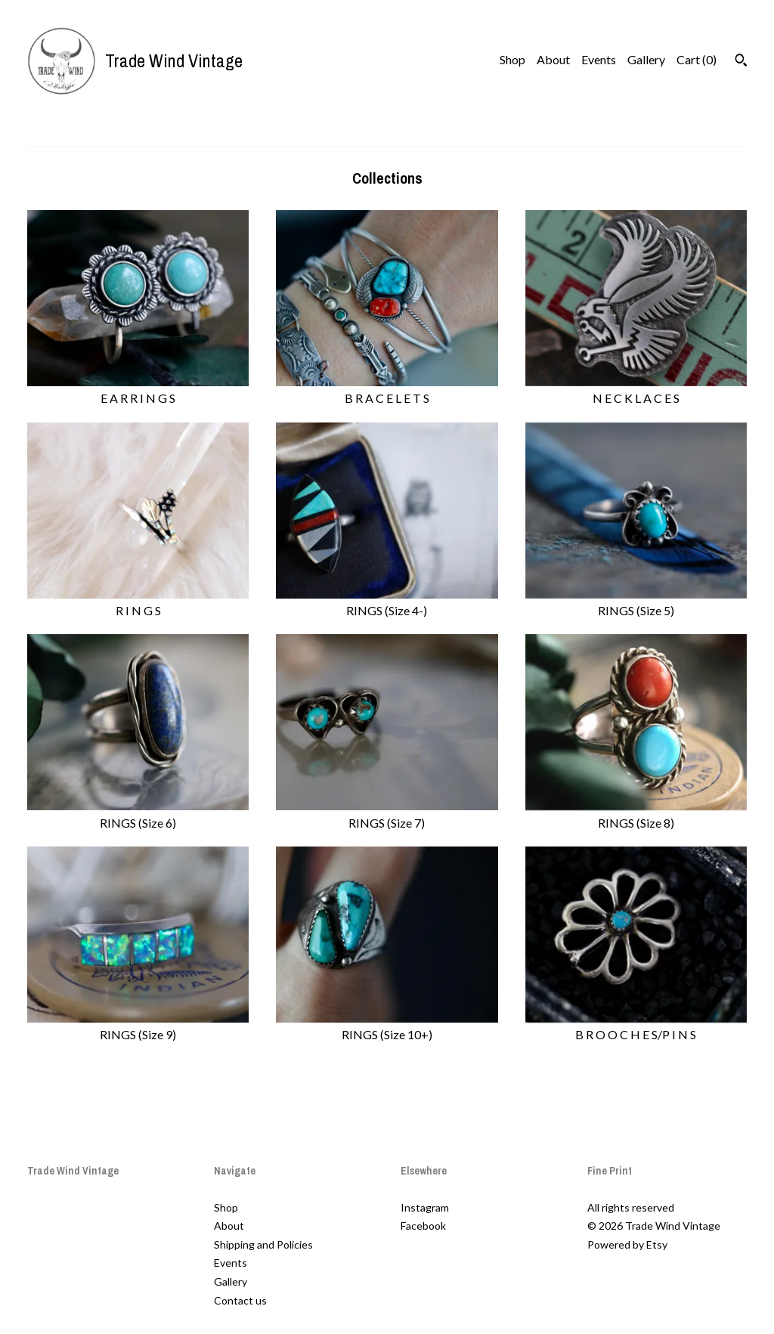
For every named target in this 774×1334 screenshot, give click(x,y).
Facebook (423, 1225)
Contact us (240, 1300)
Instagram (425, 1207)
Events (598, 59)
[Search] (741, 62)
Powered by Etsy (627, 1244)
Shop (512, 59)
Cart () (696, 59)
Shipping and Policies (263, 1244)
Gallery (646, 59)
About (553, 59)
